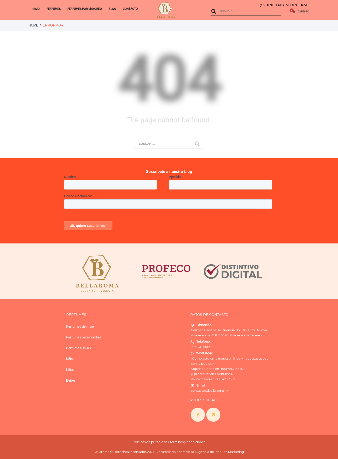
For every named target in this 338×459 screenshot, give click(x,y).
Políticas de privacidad (150, 442)
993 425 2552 (225, 379)
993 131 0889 (200, 347)
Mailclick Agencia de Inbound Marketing (213, 452)
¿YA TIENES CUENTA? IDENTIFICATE (284, 5)
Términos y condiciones (187, 442)
